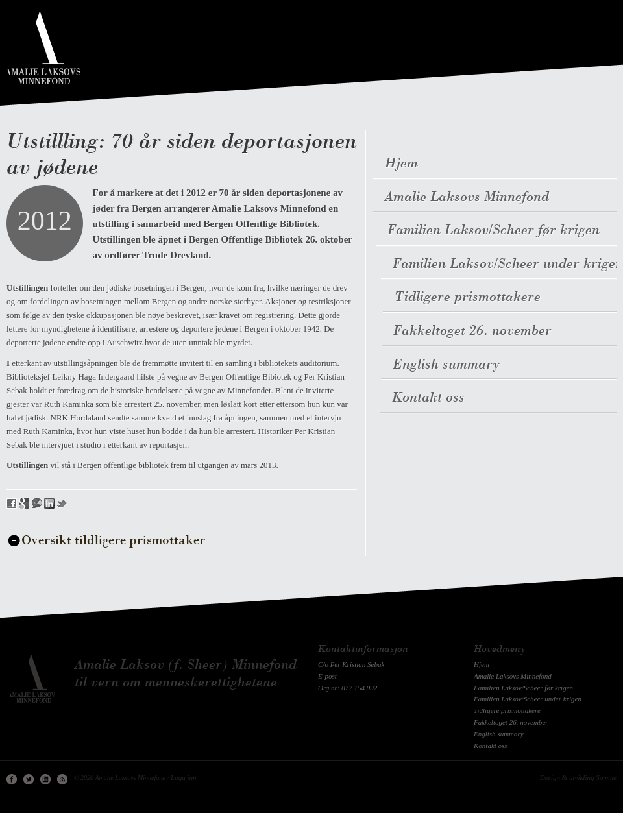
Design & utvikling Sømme (578, 777)
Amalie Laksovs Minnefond (513, 676)
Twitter (28, 779)
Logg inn (183, 777)
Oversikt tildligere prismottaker (113, 541)
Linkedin (45, 779)
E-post (327, 676)
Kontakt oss (490, 745)
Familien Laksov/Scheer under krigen (527, 699)
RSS (62, 779)
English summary (499, 734)
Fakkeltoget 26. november (511, 722)
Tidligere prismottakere (507, 710)
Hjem (481, 664)
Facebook (11, 779)
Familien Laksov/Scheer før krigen (523, 688)
